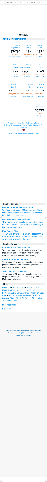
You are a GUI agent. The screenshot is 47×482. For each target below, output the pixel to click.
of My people (19, 222)
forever (21, 215)
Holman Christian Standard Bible (17, 207)
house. (21, 225)
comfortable (7, 213)
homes (16, 213)
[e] (41, 45)
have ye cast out (32, 234)
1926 (12, 84)
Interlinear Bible (9, 305)
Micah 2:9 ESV (8, 290)
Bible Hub (6, 309)
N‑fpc (40, 56)
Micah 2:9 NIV (18, 288)
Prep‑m (16, 76)
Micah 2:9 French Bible (26, 298)
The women (7, 234)
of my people (18, 234)
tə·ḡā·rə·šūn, (15, 48)
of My (23, 210)
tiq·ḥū (31, 87)
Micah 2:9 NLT (32, 288)
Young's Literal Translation (14, 271)
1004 (40, 65)
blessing (38, 213)
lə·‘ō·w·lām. (40, 107)
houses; (18, 236)
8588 (26, 65)
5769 (40, 104)
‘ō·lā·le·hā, (40, 87)
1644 (16, 45)
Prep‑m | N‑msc (39, 76)
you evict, (29, 222)
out (34, 210)
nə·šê (40, 48)
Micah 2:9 (6, 288)
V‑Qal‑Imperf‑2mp (28, 96)
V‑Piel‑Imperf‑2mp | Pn (14, 56)
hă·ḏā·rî (13, 87)
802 (38, 45)
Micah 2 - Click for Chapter (14, 39)
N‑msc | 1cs (28, 56)
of (37, 210)
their (40, 210)
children (14, 215)
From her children (32, 225)
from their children (29, 236)
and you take (25, 213)
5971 (27, 45)
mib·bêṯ (41, 67)
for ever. (26, 239)
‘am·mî (28, 48)
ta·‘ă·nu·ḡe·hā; (25, 67)
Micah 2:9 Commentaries (18, 293)
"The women (7, 222)
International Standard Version (16, 247)
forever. (21, 227)
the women (16, 210)
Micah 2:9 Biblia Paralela (19, 295)
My (33, 213)
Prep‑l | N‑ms (40, 116)
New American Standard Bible (16, 219)
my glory (19, 239)
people (29, 210)
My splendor (11, 227)
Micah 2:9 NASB (24, 290)
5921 (14, 65)
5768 (40, 84)
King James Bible (10, 231)
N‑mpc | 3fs (27, 76)
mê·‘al (16, 67)
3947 (29, 84)
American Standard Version (15, 259)
